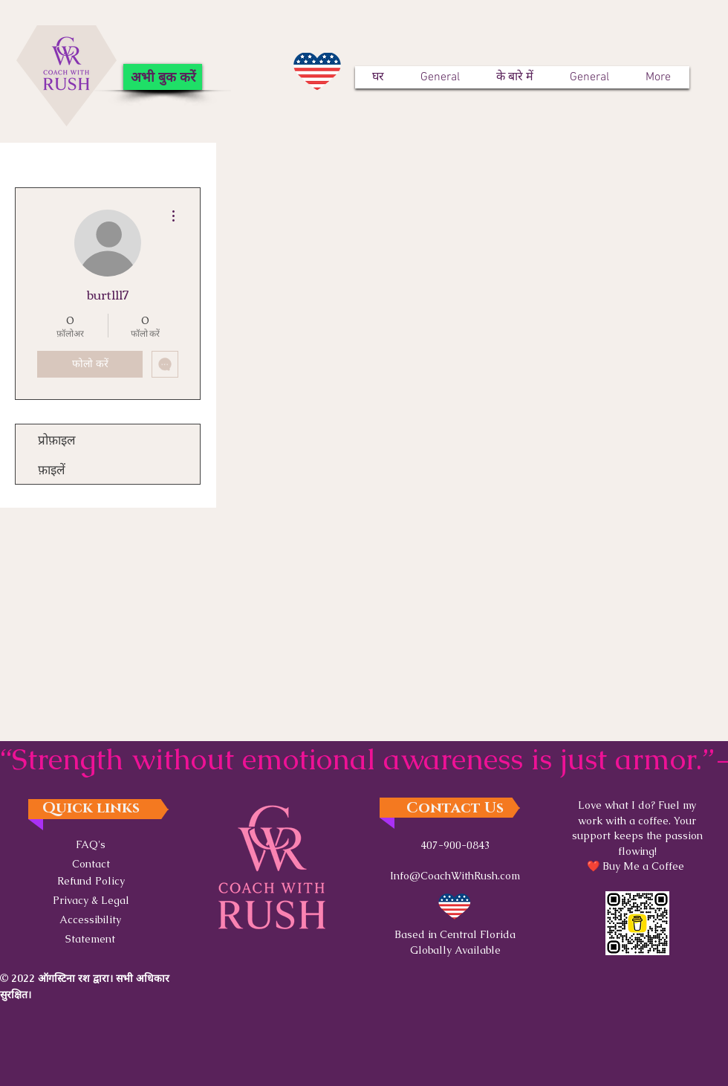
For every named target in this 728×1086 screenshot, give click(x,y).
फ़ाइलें (51, 468)
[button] (91, 899)
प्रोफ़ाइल (57, 438)
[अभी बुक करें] (162, 77)
